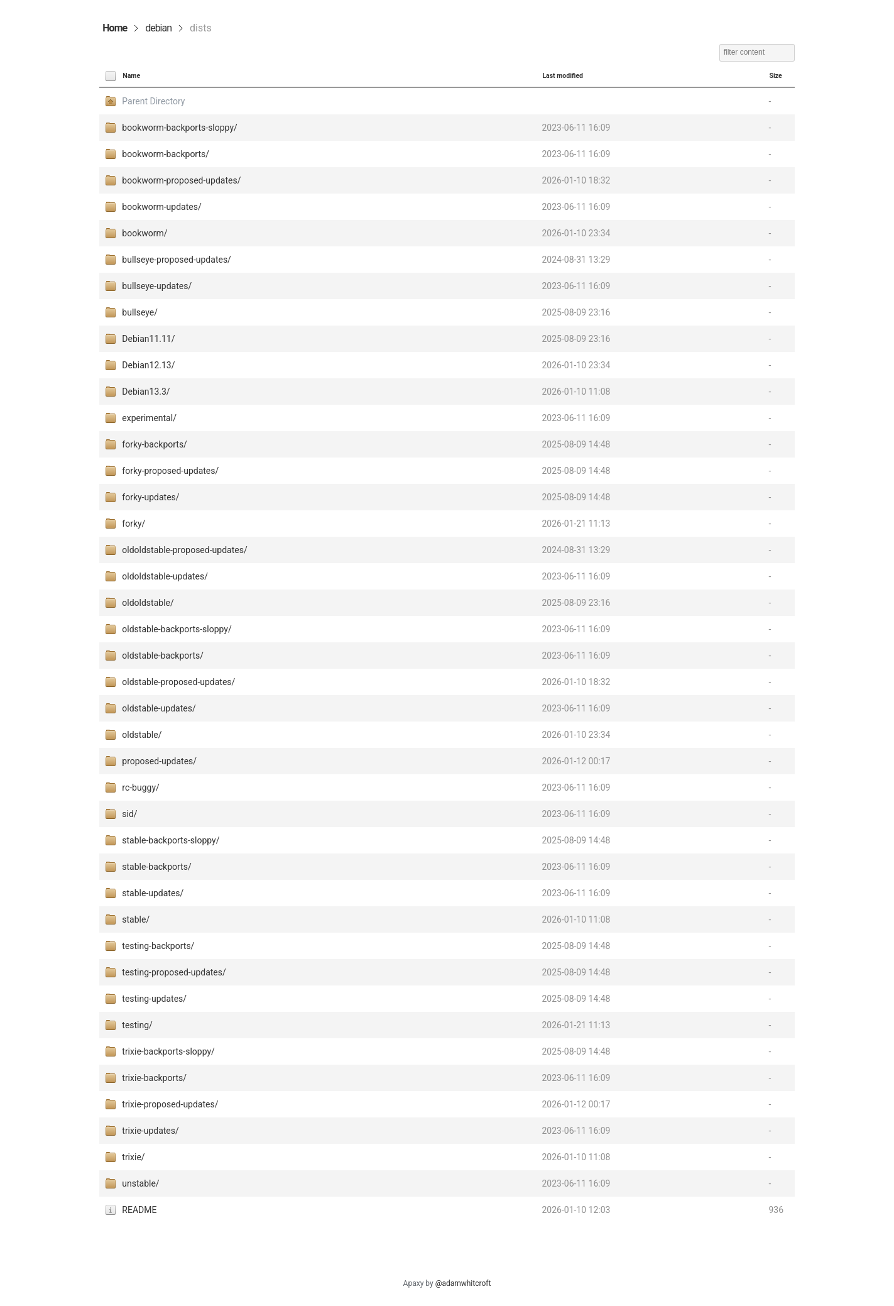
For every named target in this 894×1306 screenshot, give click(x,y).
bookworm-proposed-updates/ (181, 180)
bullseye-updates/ (157, 286)
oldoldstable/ (147, 603)
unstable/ (140, 1183)
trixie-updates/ (150, 1131)
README (139, 1210)
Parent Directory (153, 101)
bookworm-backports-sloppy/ (179, 128)
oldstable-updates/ (158, 708)
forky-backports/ (154, 444)
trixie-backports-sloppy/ (168, 1051)
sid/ (129, 814)
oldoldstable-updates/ (165, 576)
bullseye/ (140, 312)
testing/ (137, 1025)
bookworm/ (144, 233)
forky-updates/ (150, 497)
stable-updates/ (152, 893)
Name (131, 76)
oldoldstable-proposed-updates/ (184, 550)
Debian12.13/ (148, 365)
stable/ (136, 919)
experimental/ (149, 418)
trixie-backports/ (154, 1078)
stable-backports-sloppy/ (170, 840)
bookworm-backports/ (165, 154)
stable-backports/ (156, 867)
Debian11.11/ (148, 339)
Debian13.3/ (146, 392)
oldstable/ (141, 735)
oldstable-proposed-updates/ (178, 682)
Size (775, 76)
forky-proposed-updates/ (170, 471)
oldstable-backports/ (163, 655)
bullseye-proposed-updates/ (176, 260)
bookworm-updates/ (161, 207)
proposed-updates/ (159, 761)
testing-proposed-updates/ (174, 972)
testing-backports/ (158, 946)
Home (114, 28)
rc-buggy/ (141, 787)
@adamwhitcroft (463, 1283)
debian (158, 28)
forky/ (133, 524)
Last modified (562, 76)
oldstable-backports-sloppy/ (176, 629)
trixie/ (133, 1157)
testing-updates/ (154, 999)
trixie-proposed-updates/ (170, 1104)
